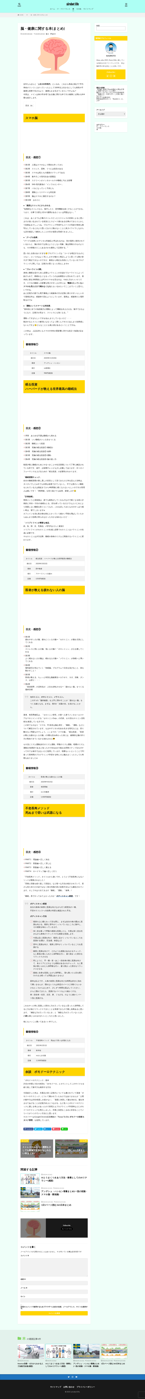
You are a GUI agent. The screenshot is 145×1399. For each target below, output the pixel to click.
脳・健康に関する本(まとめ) (39, 15)
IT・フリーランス (63, 9)
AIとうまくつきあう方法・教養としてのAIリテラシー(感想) (64, 1179)
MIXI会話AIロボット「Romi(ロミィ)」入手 (110, 100)
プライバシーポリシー (86, 1387)
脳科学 (54, 34)
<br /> (29, 136)
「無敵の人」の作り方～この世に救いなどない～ (110, 95)
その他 (78, 9)
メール (24, 1288)
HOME (21, 15)
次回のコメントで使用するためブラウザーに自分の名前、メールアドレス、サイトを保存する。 (54, 1307)
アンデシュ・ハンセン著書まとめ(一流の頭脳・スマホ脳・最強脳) (64, 1193)
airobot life (72, 4)
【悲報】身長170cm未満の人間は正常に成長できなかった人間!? (110, 90)
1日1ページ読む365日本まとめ (56, 1205)
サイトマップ (88, 9)
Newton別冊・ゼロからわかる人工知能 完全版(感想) (30, 1364)
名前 (23, 1279)
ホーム (52, 9)
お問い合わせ (68, 1387)
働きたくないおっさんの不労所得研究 (110, 92)
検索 (98, 26)
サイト (23, 1296)
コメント (25, 1255)
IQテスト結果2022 (103, 97)
